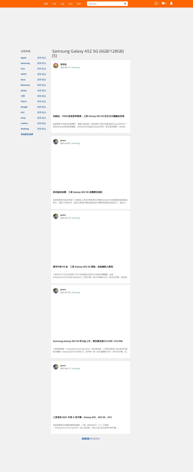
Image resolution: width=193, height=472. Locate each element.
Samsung (25, 63)
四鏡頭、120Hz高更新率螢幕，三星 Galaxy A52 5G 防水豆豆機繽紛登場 (88, 116)
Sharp (24, 90)
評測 (54, 3)
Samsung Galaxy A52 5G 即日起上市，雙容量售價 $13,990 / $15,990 (88, 341)
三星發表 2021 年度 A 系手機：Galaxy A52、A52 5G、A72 (82, 417)
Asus (23, 79)
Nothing (25, 128)
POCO (23, 101)
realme (24, 123)
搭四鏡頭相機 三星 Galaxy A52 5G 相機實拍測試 (77, 192)
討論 (62, 3)
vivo (23, 68)
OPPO (23, 74)
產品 (71, 3)
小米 (23, 96)
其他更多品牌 (27, 134)
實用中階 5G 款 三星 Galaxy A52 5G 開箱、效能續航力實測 (83, 266)
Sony (23, 117)
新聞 (46, 3)
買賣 (79, 3)
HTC (23, 112)
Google (24, 106)
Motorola (25, 85)
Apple (23, 57)
